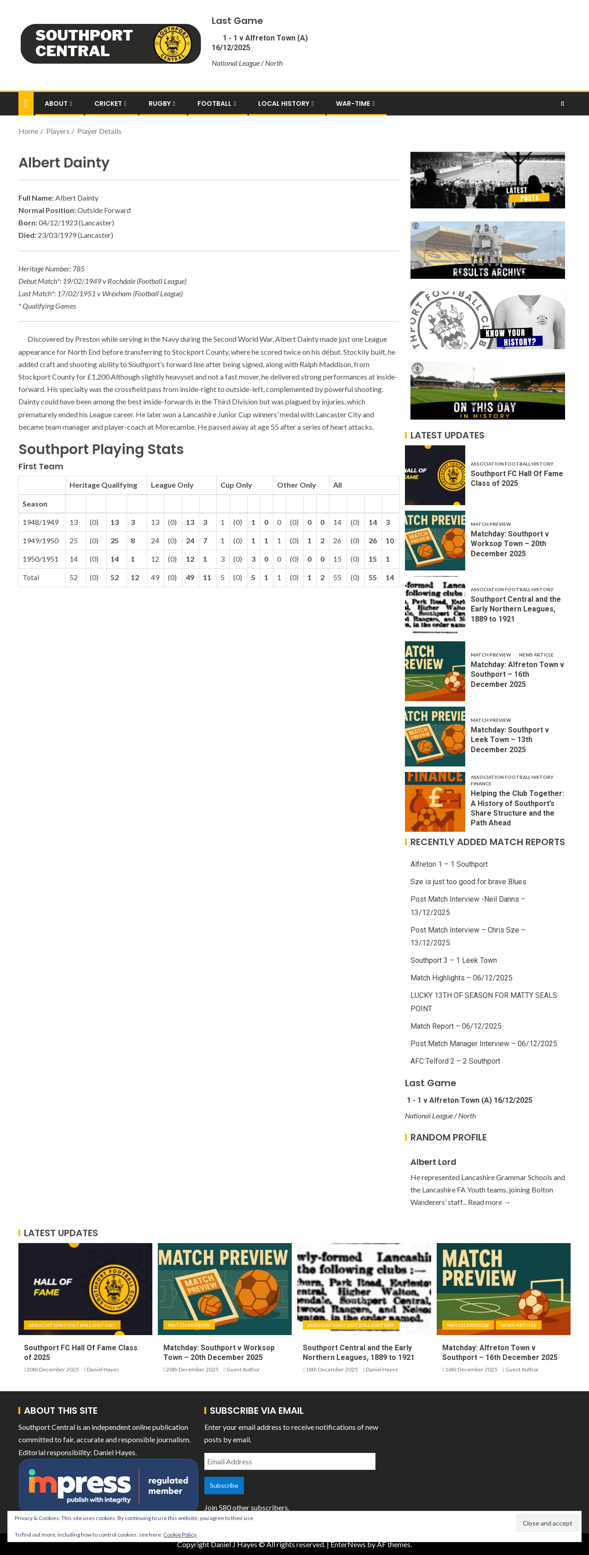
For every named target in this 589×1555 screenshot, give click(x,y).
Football (214, 103)
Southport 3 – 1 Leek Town (453, 960)
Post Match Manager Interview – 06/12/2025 (483, 1043)
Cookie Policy (179, 1534)
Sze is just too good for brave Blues (468, 881)
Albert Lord (433, 1162)
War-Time (353, 103)
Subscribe (224, 1485)
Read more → (489, 1202)
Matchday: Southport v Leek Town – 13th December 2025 (510, 740)
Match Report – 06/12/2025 (456, 1026)
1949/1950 (40, 540)
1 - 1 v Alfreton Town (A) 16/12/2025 (468, 1100)
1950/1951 (40, 558)
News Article (536, 654)
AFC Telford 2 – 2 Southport (455, 1061)
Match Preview (491, 524)
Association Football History (512, 463)
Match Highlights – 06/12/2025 (461, 977)
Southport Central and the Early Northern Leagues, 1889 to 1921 (516, 609)
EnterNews (348, 1544)
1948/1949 (40, 522)
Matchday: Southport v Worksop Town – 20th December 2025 (510, 544)
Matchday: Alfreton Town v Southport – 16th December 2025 (517, 674)
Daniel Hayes (103, 1369)
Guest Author (243, 1369)
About (56, 103)
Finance (481, 783)
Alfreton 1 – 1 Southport (449, 864)
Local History (283, 103)
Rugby (160, 103)
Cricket (108, 103)
